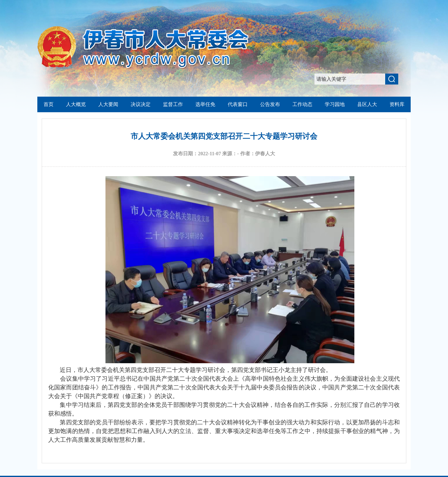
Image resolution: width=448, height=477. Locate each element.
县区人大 (367, 104)
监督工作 (173, 104)
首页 (49, 104)
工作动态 (302, 104)
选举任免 (205, 104)
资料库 (397, 104)
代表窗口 (238, 104)
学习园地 (335, 104)
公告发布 (270, 104)
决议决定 (141, 104)
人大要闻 (108, 104)
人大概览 (76, 104)
